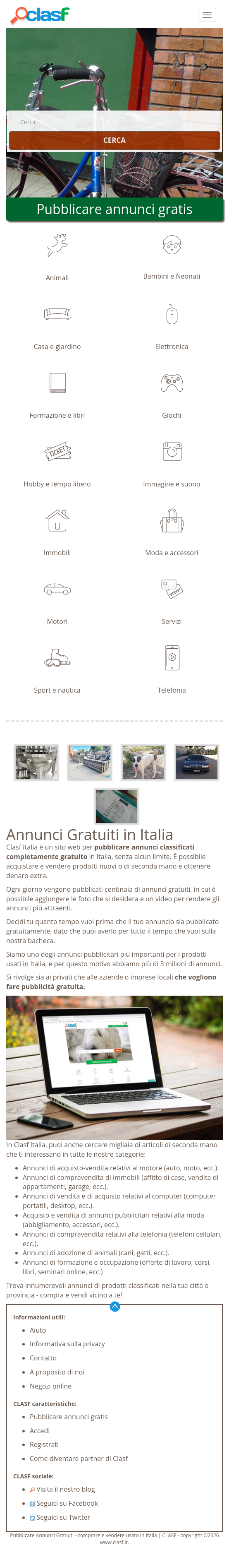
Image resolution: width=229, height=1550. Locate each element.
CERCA (114, 140)
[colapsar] (207, 15)
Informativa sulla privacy (67, 1343)
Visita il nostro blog (62, 1489)
